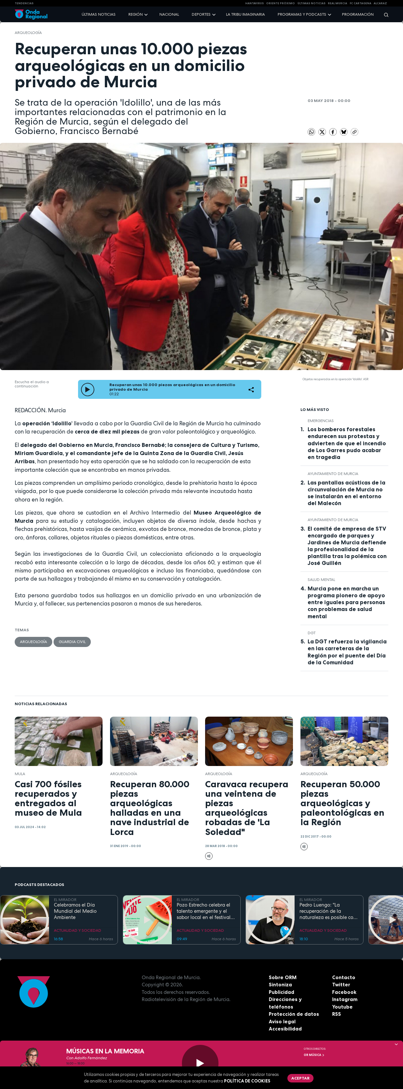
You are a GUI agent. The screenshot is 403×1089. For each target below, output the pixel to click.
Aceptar (300, 1078)
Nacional (169, 14)
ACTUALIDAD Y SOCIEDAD (77, 930)
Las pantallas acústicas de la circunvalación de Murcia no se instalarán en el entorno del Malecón (346, 492)
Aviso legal (282, 1021)
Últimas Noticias (312, 3)
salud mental (321, 579)
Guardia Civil (72, 641)
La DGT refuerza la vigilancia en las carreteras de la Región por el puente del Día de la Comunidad (347, 651)
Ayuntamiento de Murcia (333, 473)
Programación (358, 14)
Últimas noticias (99, 14)
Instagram (345, 999)
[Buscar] (384, 14)
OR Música (314, 1055)
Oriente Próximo (280, 3)
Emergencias (321, 420)
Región (135, 14)
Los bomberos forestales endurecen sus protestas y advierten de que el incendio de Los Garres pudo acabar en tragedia (347, 443)
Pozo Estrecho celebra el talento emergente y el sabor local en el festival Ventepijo (204, 911)
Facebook (344, 992)
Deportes (201, 14)
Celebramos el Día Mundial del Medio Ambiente (75, 911)
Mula (20, 773)
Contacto (343, 977)
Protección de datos (294, 1014)
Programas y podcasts (302, 14)
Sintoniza (280, 984)
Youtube (342, 1007)
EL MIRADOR (65, 899)
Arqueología (28, 32)
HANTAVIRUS (254, 3)
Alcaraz (380, 3)
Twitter (341, 984)
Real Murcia (337, 3)
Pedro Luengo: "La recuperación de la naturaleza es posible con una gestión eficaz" (327, 911)
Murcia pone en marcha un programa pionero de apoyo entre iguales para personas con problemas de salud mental (346, 602)
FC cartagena (360, 3)
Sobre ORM (283, 977)
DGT (311, 633)
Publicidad (281, 992)
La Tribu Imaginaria (245, 14)
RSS (336, 1014)
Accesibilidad (285, 1029)
